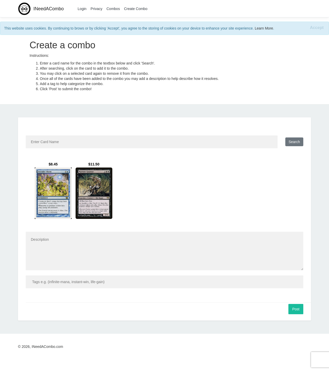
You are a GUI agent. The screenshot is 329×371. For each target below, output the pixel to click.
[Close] (317, 28)
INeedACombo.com (47, 347)
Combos (113, 9)
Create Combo (135, 9)
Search (294, 142)
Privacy (96, 9)
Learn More (264, 28)
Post (295, 309)
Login (82, 9)
